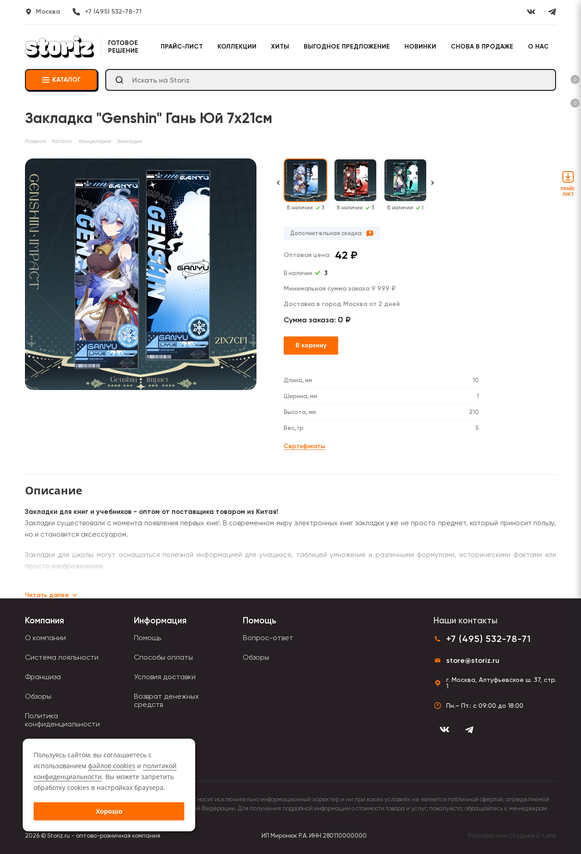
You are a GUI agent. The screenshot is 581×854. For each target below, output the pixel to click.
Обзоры (38, 696)
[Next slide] (432, 187)
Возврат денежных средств (166, 700)
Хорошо (109, 811)
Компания (44, 620)
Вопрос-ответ (268, 637)
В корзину (310, 345)
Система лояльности (61, 657)
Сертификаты (304, 446)
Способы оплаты (163, 657)
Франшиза (43, 676)
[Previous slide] (278, 187)
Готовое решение (123, 46)
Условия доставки (165, 676)
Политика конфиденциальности (62, 719)
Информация (160, 620)
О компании (45, 637)
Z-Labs (546, 835)
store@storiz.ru (472, 660)
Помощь (147, 637)
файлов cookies (111, 765)
